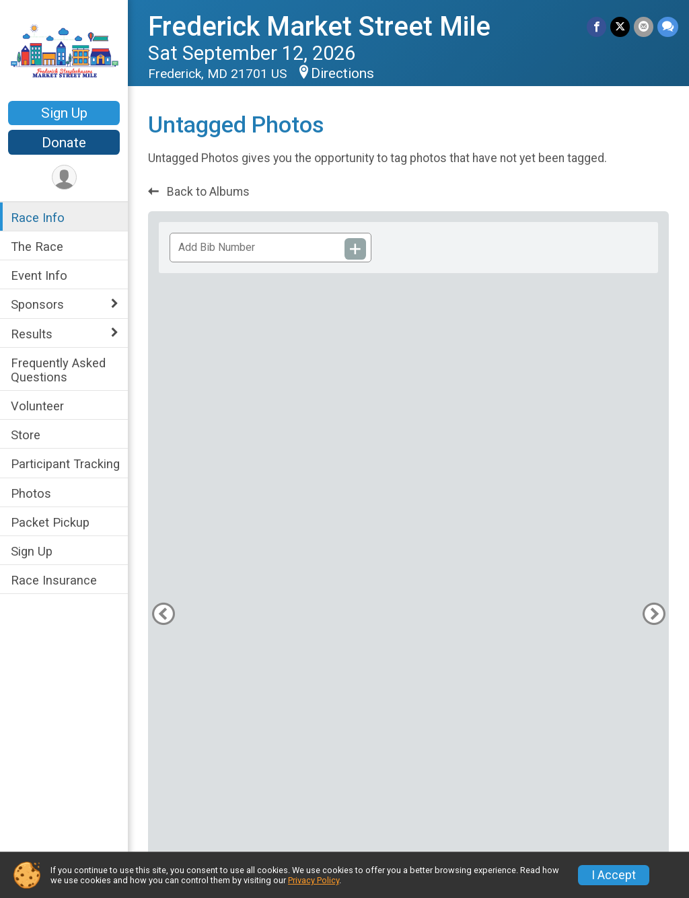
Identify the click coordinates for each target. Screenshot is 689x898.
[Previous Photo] (163, 614)
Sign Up (64, 113)
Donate (64, 143)
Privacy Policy (313, 880)
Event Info (39, 275)
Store (25, 435)
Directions (342, 73)
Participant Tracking (65, 464)
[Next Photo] (654, 614)
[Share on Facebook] (596, 26)
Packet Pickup (50, 522)
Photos (31, 493)
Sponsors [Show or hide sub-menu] (37, 304)
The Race (37, 246)
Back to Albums (199, 191)
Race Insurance (54, 580)
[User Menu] (64, 177)
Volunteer (37, 406)
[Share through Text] (667, 26)
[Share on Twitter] (620, 26)
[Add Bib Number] (355, 249)
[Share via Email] (643, 26)
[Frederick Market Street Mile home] (63, 51)
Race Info (38, 218)
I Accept (613, 875)
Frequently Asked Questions (58, 370)
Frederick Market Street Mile (319, 26)
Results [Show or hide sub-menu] (31, 334)
